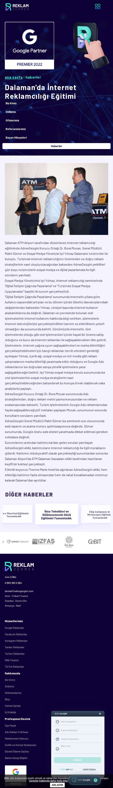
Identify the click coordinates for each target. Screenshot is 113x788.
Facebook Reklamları (16, 634)
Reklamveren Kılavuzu (16, 738)
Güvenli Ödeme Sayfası (17, 751)
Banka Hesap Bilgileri (16, 757)
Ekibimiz (9, 686)
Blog (7, 699)
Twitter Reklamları (14, 653)
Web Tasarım (12, 660)
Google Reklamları (14, 627)
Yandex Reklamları (14, 647)
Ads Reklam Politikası (16, 732)
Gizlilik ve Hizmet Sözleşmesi (20, 744)
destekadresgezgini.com (19, 591)
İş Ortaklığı (10, 712)
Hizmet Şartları (13, 705)
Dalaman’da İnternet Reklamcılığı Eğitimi (41, 91)
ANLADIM (57, 785)
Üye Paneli (10, 725)
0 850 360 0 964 (13, 582)
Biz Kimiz (10, 679)
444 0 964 (10, 576)
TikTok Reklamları (14, 666)
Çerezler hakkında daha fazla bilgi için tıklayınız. (56, 781)
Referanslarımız (13, 692)
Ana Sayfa (14, 77)
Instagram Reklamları (16, 640)
